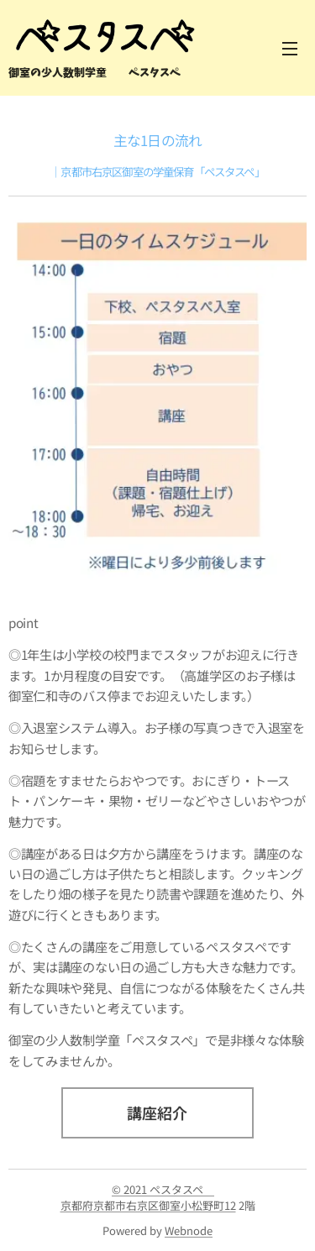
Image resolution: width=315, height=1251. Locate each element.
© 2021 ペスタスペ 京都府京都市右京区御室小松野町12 (148, 1197)
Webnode (189, 1230)
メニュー (289, 49)
